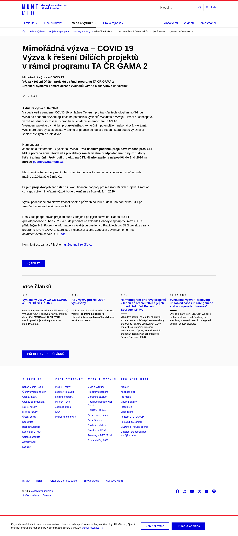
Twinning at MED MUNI (100, 435)
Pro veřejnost (135, 379)
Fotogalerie (126, 407)
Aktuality (125, 387)
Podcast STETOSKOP (132, 416)
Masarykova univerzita (41, 491)
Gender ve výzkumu (98, 415)
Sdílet (33, 263)
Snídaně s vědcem (97, 425)
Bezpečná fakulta (31, 427)
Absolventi (171, 23)
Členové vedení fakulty (34, 392)
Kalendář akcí (128, 392)
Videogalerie (127, 411)
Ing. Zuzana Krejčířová (77, 244)
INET (39, 480)
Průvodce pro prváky (65, 416)
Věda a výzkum (102, 379)
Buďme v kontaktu (64, 392)
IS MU (26, 480)
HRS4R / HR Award (98, 410)
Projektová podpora (98, 392)
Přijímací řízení (62, 401)
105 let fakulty (29, 407)
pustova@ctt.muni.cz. (48, 161)
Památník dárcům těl (131, 422)
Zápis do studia (63, 407)
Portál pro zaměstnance (63, 480)
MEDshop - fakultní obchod (135, 427)
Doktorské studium (97, 396)
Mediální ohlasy (129, 401)
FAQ (57, 411)
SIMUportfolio (91, 480)
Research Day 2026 (98, 440)
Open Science (95, 420)
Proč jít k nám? (62, 387)
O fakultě (32, 379)
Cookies (46, 495)
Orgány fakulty (29, 396)
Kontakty (26, 446)
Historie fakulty (30, 411)
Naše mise (27, 422)
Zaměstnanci (207, 23)
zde (63, 234)
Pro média (126, 396)
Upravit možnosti (92, 529)
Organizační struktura (33, 401)
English (211, 7)
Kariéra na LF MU (31, 431)
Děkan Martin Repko (32, 387)
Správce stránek (30, 495)
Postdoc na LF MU (97, 430)
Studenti (188, 23)
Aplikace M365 (114, 480)
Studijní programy (64, 396)
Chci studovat (69, 379)
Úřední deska (29, 416)
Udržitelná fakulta (31, 437)
